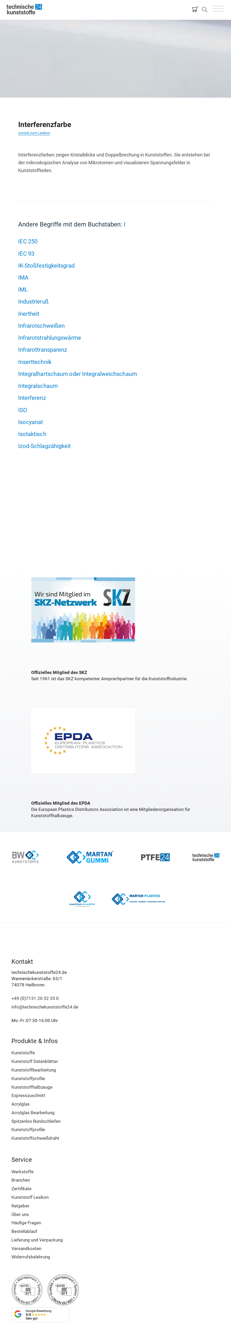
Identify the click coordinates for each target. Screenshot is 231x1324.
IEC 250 (28, 241)
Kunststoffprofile (28, 1078)
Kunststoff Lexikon (30, 1197)
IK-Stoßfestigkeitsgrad (46, 265)
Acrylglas (20, 1104)
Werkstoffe (22, 1171)
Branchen (20, 1180)
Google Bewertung (38, 1314)
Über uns (20, 1214)
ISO (22, 410)
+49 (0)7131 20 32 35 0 (35, 998)
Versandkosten (26, 1248)
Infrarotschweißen (41, 325)
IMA (23, 277)
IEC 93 (26, 253)
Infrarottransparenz (42, 349)
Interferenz (32, 397)
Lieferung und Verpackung (37, 1240)
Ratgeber (20, 1205)
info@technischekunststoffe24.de (44, 1007)
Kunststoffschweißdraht (35, 1138)
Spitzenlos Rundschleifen (36, 1121)
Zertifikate (21, 1188)
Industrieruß (33, 301)
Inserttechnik (34, 361)
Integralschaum (38, 385)
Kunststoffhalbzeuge (31, 1087)
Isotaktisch (32, 434)
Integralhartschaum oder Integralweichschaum (77, 373)
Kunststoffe (23, 1052)
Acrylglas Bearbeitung (33, 1112)
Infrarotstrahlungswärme (49, 337)
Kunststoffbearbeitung (33, 1070)
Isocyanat (30, 422)
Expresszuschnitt (28, 1095)
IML (23, 289)
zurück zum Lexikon (34, 133)
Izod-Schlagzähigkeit (44, 446)
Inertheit (28, 313)
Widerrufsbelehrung (30, 1256)
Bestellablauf (24, 1231)
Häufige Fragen (26, 1222)
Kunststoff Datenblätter (34, 1061)
